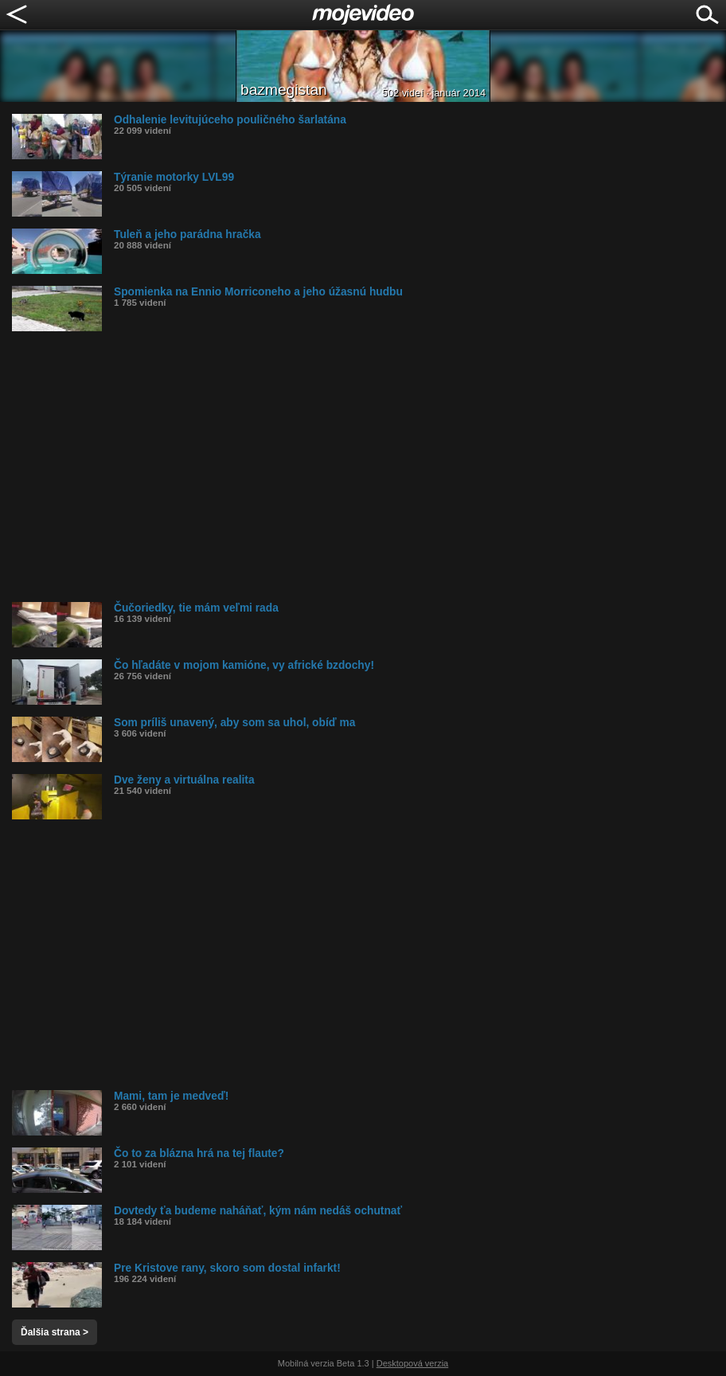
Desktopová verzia (413, 1363)
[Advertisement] (369, 466)
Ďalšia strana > (54, 1332)
